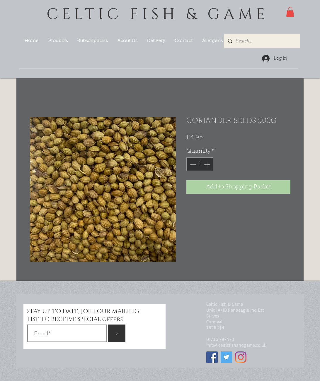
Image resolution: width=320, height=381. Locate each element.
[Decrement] (192, 164)
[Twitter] (226, 357)
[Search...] (262, 41)
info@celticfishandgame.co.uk (236, 345)
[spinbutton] (199, 164)
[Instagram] (240, 357)
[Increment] (207, 164)
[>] (116, 333)
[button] (290, 12)
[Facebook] (212, 357)
